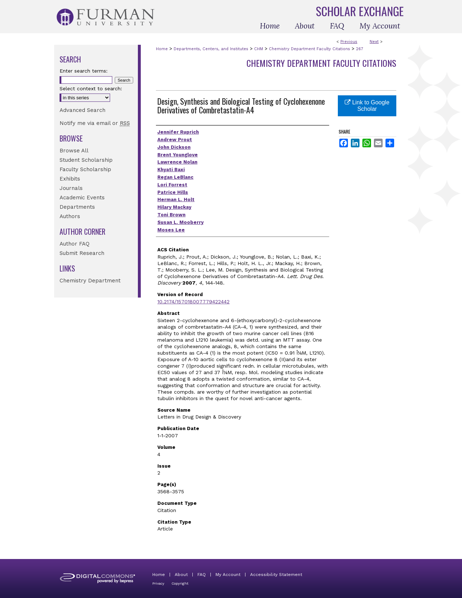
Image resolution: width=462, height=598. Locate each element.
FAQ (201, 574)
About (181, 574)
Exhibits (70, 179)
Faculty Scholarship (85, 169)
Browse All (74, 150)
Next (374, 41)
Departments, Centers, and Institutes (211, 49)
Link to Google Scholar (367, 105)
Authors (70, 216)
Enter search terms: (84, 71)
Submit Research (82, 253)
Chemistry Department (90, 280)
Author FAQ (75, 243)
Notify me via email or (95, 123)
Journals (71, 188)
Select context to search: (91, 88)
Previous (348, 41)
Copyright (179, 583)
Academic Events (82, 197)
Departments (77, 207)
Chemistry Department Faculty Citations (309, 49)
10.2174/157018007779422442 (193, 301)
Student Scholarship (86, 160)
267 (359, 49)
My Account (227, 574)
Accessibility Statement (276, 574)
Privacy (158, 583)
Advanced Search (82, 110)
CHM (258, 49)
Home (162, 49)
